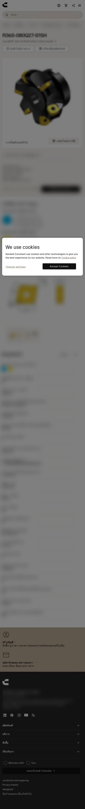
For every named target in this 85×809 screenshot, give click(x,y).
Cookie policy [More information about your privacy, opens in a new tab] (69, 257)
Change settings (16, 266)
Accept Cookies (59, 266)
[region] (42, 257)
